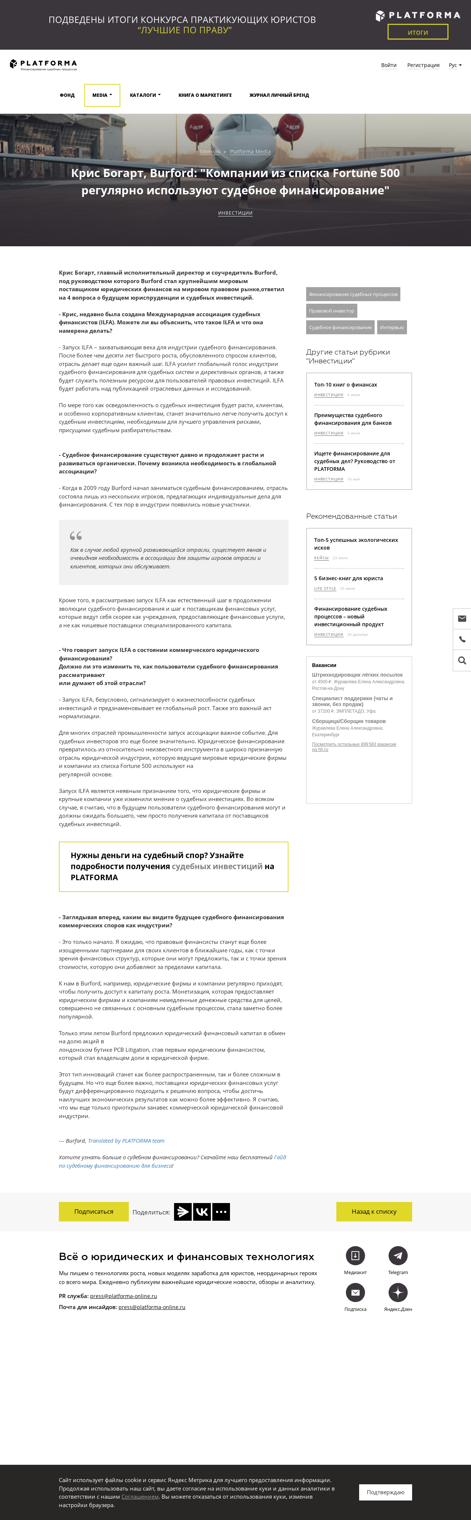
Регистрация (423, 64)
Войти (389, 64)
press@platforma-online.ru (123, 1294)
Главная (210, 152)
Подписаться (93, 1211)
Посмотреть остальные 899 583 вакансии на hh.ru (354, 747)
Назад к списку (374, 1211)
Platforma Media (250, 152)
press (125, 1306)
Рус (453, 64)
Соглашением (140, 1496)
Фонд (67, 95)
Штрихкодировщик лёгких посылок (357, 675)
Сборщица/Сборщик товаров (349, 721)
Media (99, 95)
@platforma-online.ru (158, 1306)
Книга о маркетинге (205, 95)
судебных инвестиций (217, 866)
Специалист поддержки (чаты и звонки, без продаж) (352, 701)
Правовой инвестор (331, 310)
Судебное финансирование (340, 327)
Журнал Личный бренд (279, 95)
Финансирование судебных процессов (353, 294)
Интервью (392, 327)
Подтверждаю (385, 1492)
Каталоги (143, 95)
